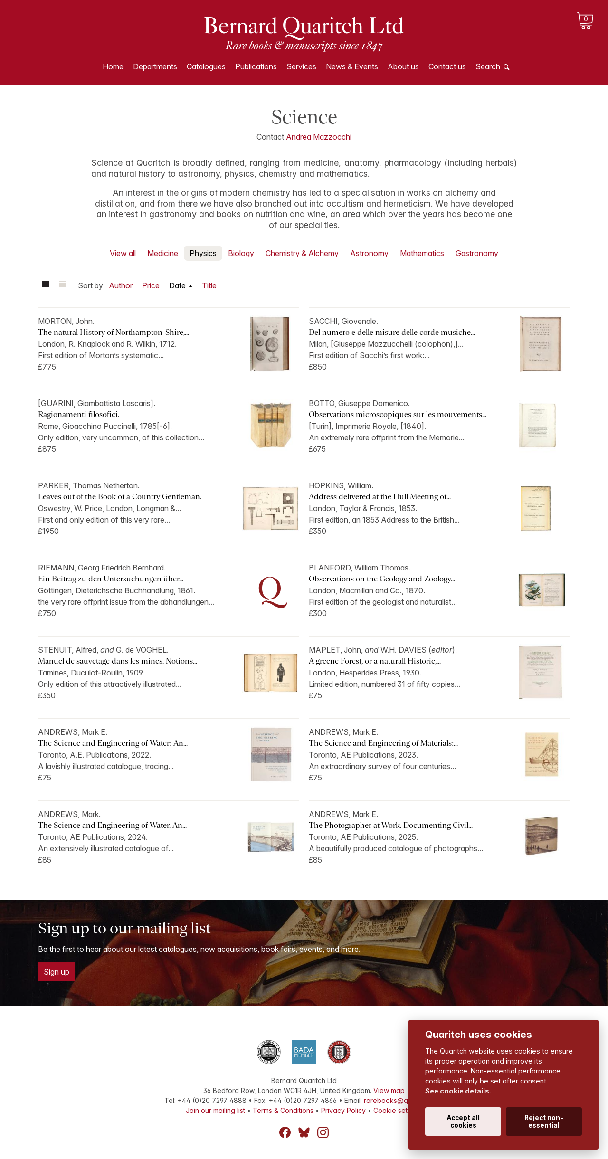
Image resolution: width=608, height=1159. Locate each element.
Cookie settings (397, 1110)
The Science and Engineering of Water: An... (113, 743)
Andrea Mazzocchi (319, 137)
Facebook (285, 1132)
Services (301, 66)
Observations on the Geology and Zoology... (382, 578)
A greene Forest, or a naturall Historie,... (375, 660)
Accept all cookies (463, 1121)
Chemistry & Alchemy (302, 253)
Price (151, 285)
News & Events (352, 66)
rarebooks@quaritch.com (404, 1100)
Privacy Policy (343, 1110)
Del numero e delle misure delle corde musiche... (392, 332)
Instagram (323, 1132)
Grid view (45, 285)
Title (209, 285)
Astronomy (369, 253)
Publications (256, 66)
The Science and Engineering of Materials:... (383, 743)
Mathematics (422, 253)
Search (487, 66)
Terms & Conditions (283, 1110)
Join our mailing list (215, 1110)
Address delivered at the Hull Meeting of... (380, 496)
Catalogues (206, 66)
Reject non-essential (543, 1121)
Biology (241, 253)
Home (113, 66)
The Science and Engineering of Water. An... (112, 825)
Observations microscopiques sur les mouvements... (397, 414)
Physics (203, 253)
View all (123, 253)
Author (121, 285)
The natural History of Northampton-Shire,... (113, 332)
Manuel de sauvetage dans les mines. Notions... (117, 660)
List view (62, 285)
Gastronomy (477, 253)
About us (403, 66)
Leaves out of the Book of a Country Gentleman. (119, 496)
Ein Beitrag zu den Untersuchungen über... (110, 578)
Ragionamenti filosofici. (78, 414)
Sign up (56, 972)
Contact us (447, 66)
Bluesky (304, 1132)
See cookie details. (458, 1091)
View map (389, 1090)
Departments (155, 66)
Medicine (162, 253)
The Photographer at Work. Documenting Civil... (391, 825)
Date (177, 285)
